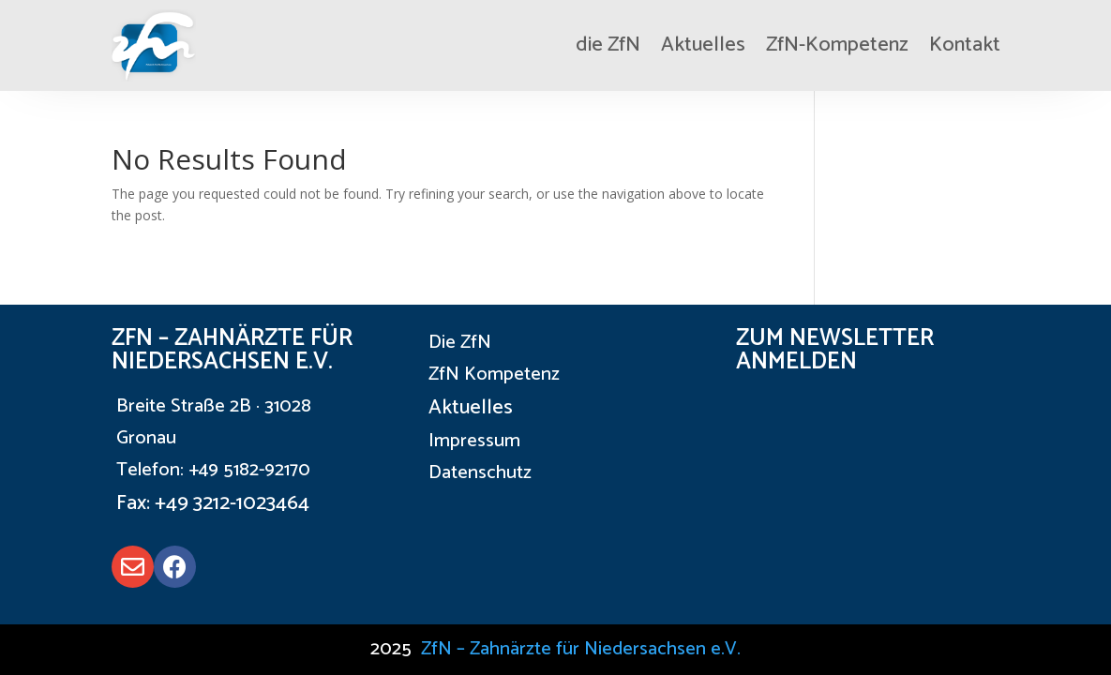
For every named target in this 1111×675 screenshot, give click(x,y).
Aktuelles (703, 45)
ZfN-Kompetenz (837, 45)
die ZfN (608, 45)
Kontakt (964, 45)
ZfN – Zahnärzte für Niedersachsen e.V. (581, 649)
